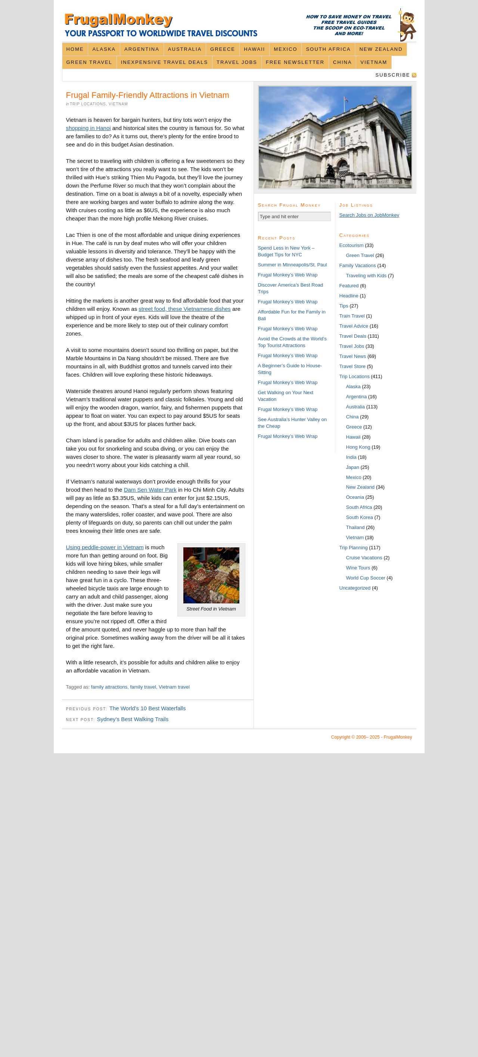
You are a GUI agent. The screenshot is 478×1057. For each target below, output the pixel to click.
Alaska (104, 49)
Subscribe (392, 75)
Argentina (141, 49)
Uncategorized (355, 588)
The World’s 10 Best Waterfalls (147, 708)
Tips (343, 306)
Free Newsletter (295, 62)
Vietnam (373, 62)
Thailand (355, 527)
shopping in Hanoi (88, 128)
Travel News (352, 356)
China (342, 62)
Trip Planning (353, 547)
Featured (349, 285)
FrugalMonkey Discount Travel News (239, 24)
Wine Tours (358, 568)
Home (75, 49)
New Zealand (381, 49)
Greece (222, 49)
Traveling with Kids (366, 275)
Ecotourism (351, 245)
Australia (185, 49)
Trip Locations (88, 104)
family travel (143, 687)
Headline (348, 296)
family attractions (109, 687)
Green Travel (89, 62)
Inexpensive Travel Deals (164, 62)
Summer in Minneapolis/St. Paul (292, 265)
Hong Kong (358, 447)
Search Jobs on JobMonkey (369, 215)
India (351, 457)
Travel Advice (354, 326)
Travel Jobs (237, 62)
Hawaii (254, 49)
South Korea (359, 517)
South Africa (328, 49)
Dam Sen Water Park (150, 489)
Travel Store (352, 366)
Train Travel (352, 316)
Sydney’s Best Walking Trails (132, 719)
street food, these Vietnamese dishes (185, 309)
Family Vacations (357, 265)
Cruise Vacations (364, 557)
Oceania (355, 497)
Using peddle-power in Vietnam (105, 547)
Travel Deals (352, 336)
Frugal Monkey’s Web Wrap (288, 275)
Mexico (285, 49)
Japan (352, 467)
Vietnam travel (174, 687)
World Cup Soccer (365, 578)
